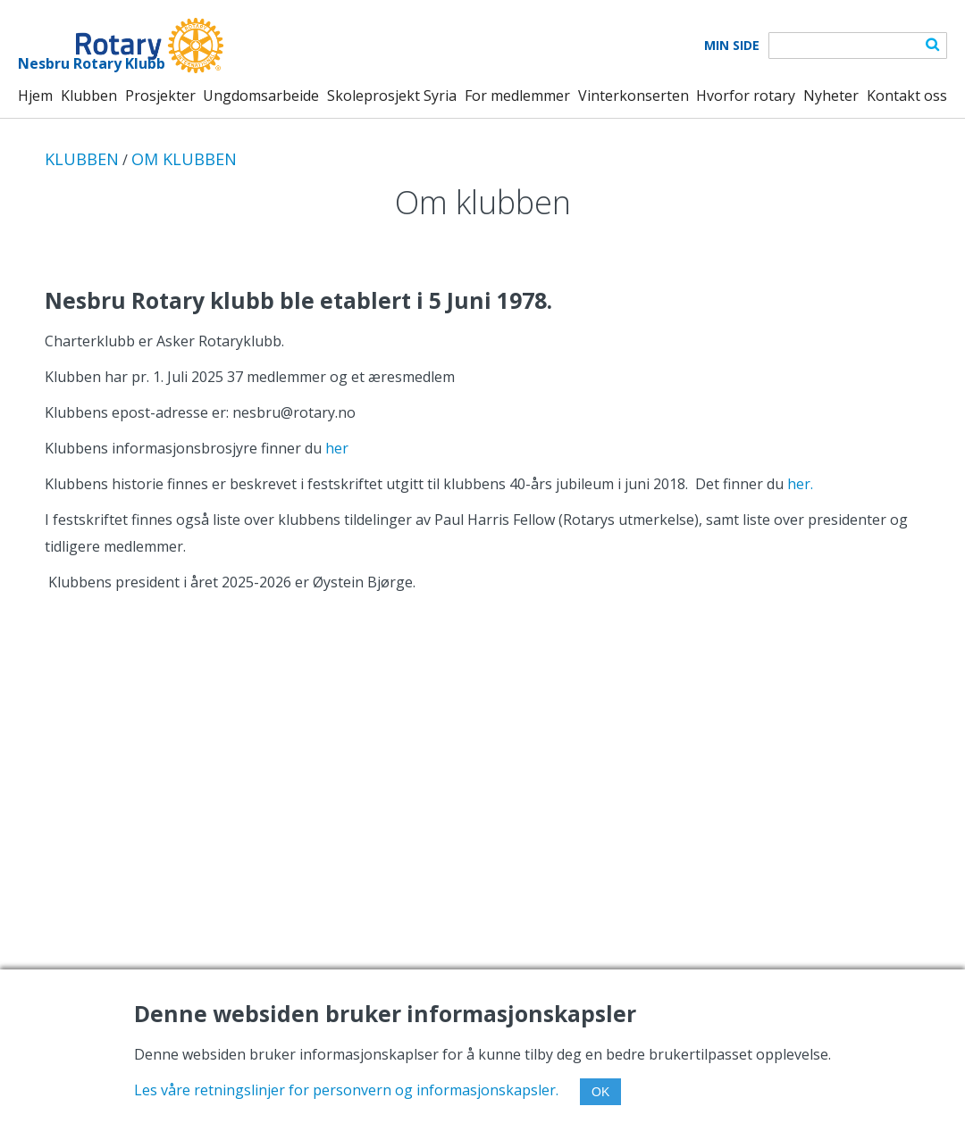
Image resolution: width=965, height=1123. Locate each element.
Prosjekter (160, 95)
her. (800, 484)
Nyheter (831, 95)
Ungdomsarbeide (261, 95)
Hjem (35, 95)
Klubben (89, 95)
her (336, 448)
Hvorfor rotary (745, 95)
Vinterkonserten (633, 95)
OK (600, 1092)
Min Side (731, 45)
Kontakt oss (907, 95)
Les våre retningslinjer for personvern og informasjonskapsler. (346, 1090)
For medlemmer (517, 95)
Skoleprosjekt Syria (392, 95)
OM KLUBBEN (184, 159)
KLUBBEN (82, 159)
